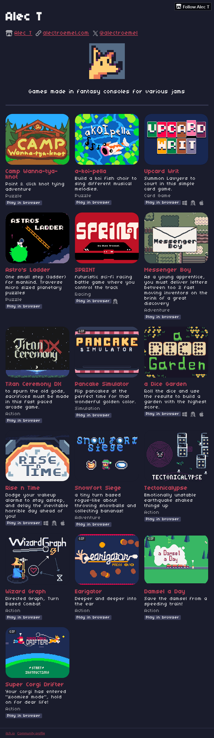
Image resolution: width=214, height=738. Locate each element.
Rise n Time (23, 488)
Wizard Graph (26, 592)
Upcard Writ (161, 172)
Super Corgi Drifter (35, 685)
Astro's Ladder (28, 270)
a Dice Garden (165, 384)
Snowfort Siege (98, 488)
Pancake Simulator (102, 384)
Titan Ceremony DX (34, 384)
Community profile (31, 733)
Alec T (23, 33)
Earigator (88, 592)
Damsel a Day (164, 592)
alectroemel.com (66, 33)
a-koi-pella (90, 172)
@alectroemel (119, 33)
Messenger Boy (167, 270)
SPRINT (85, 270)
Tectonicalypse (166, 488)
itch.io (10, 733)
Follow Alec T (193, 6)
